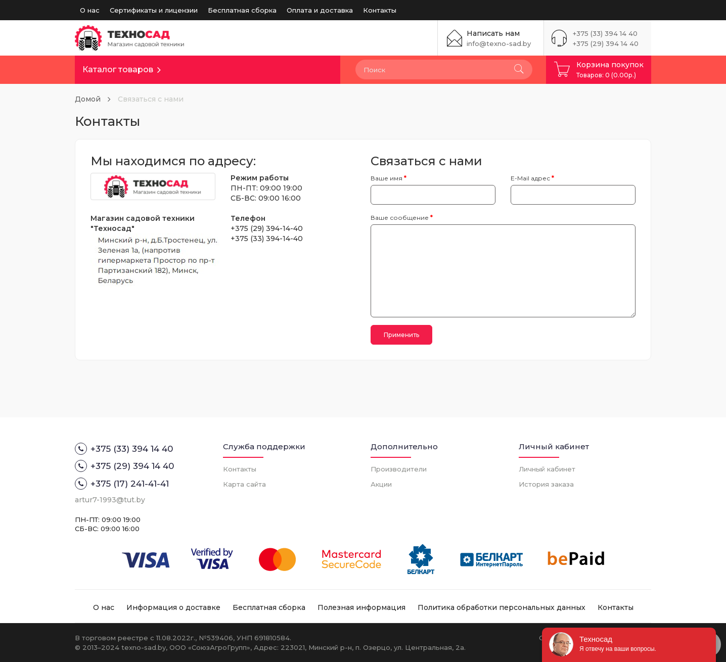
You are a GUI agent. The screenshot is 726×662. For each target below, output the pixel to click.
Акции (381, 484)
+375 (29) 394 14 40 (606, 43)
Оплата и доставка (320, 10)
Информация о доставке (173, 607)
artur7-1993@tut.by (110, 499)
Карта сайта (244, 484)
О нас (90, 10)
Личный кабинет (547, 469)
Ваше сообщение (400, 217)
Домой (88, 99)
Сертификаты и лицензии (154, 10)
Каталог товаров (117, 69)
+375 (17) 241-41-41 (122, 484)
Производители (399, 469)
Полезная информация (361, 607)
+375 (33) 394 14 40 (605, 33)
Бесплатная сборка (242, 10)
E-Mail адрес (530, 178)
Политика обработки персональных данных (501, 607)
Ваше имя (386, 178)
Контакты (379, 10)
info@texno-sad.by (499, 43)
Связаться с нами (151, 99)
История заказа (546, 484)
